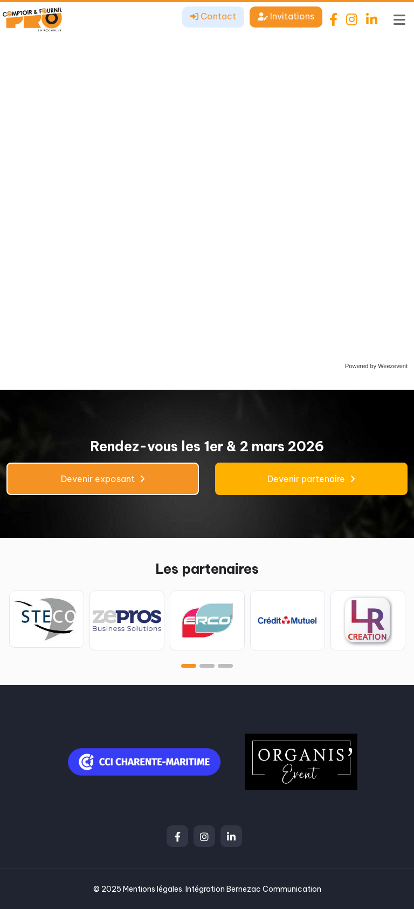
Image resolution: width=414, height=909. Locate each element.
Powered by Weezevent (376, 366)
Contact (213, 16)
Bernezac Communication (273, 889)
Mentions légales (152, 889)
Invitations (286, 16)
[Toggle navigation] (399, 19)
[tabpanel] (46, 619)
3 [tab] (225, 666)
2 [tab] (207, 666)
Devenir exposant (103, 478)
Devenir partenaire (311, 478)
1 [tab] (188, 666)
